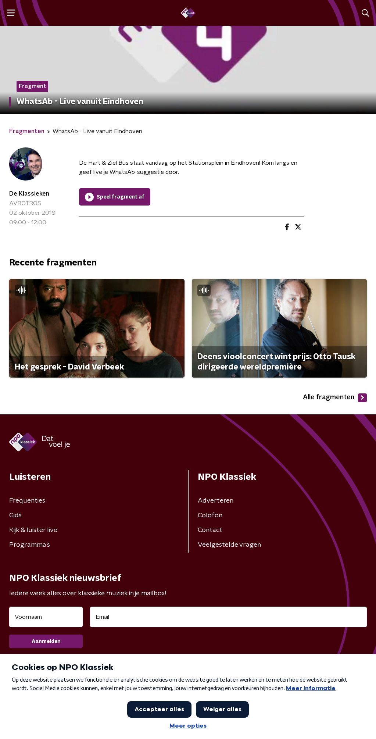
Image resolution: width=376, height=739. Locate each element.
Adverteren (215, 500)
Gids (15, 515)
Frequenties (27, 500)
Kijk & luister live (33, 530)
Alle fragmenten (335, 397)
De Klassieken (29, 194)
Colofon (210, 515)
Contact (210, 530)
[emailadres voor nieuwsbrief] (228, 617)
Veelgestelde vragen (229, 545)
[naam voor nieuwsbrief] (46, 617)
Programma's (29, 545)
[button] (11, 13)
